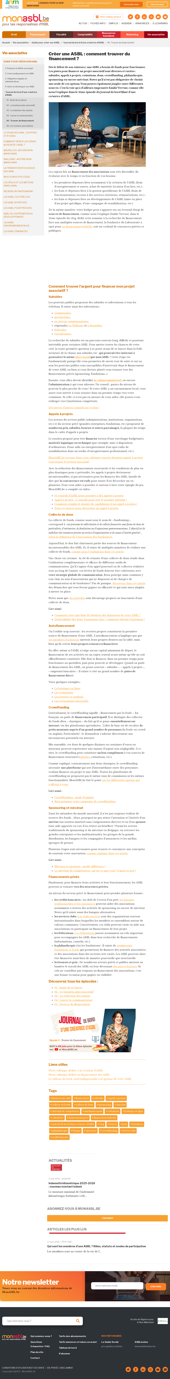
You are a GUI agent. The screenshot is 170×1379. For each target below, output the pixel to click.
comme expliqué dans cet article (107, 853)
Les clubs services (89, 916)
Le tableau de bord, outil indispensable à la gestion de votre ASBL (90, 1078)
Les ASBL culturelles (17, 197)
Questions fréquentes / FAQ (40, 1344)
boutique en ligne (134, 1111)
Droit (14, 34)
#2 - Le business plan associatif (21, 105)
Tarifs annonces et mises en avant (78, 1342)
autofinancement (93, 1111)
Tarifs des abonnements (72, 1336)
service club (129, 1130)
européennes (62, 333)
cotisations (113, 1111)
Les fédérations (85, 933)
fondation (137, 1124)
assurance (91, 1130)
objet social (82, 357)
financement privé (78, 1117)
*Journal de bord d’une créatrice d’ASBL (83, 42)
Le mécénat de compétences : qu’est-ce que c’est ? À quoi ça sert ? (95, 870)
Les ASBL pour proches (18, 208)
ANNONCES (142, 23)
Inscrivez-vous (157, 4)
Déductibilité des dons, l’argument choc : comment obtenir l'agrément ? (99, 619)
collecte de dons (84, 1104)
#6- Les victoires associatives (20, 126)
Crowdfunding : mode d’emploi (74, 797)
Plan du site (36, 1352)
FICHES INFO (98, 23)
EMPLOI (113, 23)
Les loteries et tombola (68, 696)
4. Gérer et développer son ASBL (19, 86)
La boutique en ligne (67, 688)
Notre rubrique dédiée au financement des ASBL (79, 1074)
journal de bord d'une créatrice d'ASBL (73, 1124)
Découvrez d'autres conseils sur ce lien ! (74, 407)
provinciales (62, 317)
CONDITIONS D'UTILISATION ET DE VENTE (23, 1368)
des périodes (77, 598)
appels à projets (117, 1098)
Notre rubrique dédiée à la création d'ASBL (76, 1070)
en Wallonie (76, 325)
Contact (35, 1358)
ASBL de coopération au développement (18, 215)
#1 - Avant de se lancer (17, 100)
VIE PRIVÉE (52, 1368)
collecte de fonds (61, 1104)
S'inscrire (155, 1287)
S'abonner (107, 1218)
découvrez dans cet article (128, 583)
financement (82, 1098)
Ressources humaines (108, 34)
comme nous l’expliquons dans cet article (97, 551)
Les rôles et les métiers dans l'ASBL (18, 184)
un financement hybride (77, 226)
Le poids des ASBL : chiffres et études (20, 134)
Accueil (6, 42)
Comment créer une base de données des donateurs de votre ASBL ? (97, 615)
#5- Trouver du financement (20, 120)
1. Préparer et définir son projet (19, 68)
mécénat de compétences (65, 1111)
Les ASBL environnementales (16, 224)
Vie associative (156, 34)
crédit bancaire (60, 1137)
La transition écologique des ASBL (19, 170)
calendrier (58, 1117)
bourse (113, 1124)
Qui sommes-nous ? (41, 1336)
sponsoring (105, 1104)
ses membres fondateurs (64, 639)
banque (77, 1130)
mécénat (120, 1104)
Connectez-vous (131, 4)
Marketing (132, 34)
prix (124, 1124)
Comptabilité (85, 34)
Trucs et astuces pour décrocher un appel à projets (86, 508)
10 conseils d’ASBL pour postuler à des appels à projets (88, 495)
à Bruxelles (94, 325)
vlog (101, 1124)
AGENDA (126, 23)
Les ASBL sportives (15, 202)
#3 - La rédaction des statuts (19, 110)
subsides (84, 757)
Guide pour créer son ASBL (46, 42)
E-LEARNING (160, 23)
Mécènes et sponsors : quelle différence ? (80, 866)
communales (62, 313)
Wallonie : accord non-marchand (18, 161)
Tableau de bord (68, 1348)
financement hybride (105, 1117)
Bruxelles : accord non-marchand (19, 152)
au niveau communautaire (71, 321)
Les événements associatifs (71, 701)
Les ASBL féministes (16, 231)
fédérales (60, 329)
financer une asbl (61, 1098)
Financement (37, 34)
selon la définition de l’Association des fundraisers (80, 536)
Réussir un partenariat (18, 191)
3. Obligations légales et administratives (16, 80)
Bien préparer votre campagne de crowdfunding (84, 801)
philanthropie (59, 1130)
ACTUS (83, 23)
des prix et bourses (125, 966)
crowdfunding (109, 1130)
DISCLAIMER (66, 1368)
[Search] (42, 1321)
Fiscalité (61, 34)
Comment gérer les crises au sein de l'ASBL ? (20, 143)
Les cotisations (63, 692)
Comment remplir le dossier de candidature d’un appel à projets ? (95, 504)
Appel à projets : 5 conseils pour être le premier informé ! (90, 499)
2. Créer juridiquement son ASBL (19, 73)
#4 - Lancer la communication (20, 115)
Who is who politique (17, 177)
